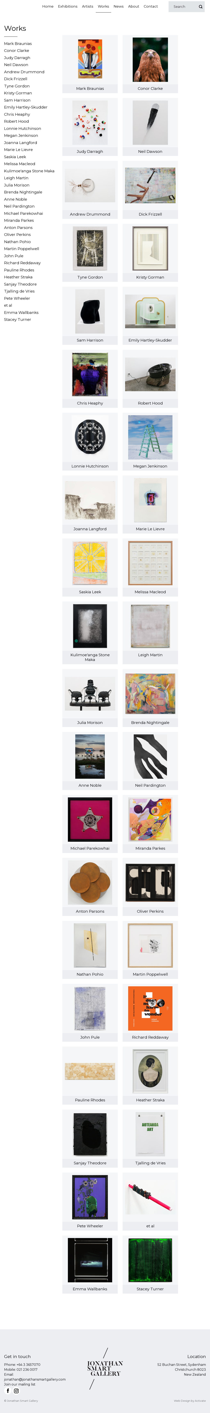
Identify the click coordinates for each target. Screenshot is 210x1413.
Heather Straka (18, 277)
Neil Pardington (19, 206)
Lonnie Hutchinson (22, 128)
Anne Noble (15, 199)
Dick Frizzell (15, 79)
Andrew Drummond (24, 72)
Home (48, 6)
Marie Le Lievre (18, 149)
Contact (151, 6)
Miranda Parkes (19, 220)
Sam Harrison (17, 100)
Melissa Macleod (19, 163)
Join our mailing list (19, 1384)
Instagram (16, 1391)
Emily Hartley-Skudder (26, 107)
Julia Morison (17, 185)
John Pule (13, 256)
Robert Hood (16, 121)
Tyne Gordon (17, 86)
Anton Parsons (18, 227)
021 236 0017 (27, 1370)
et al (8, 305)
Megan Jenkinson (21, 135)
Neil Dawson (16, 64)
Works (103, 6)
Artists (87, 6)
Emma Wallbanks (21, 312)
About (133, 6)
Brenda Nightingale (23, 192)
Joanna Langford (20, 142)
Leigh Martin (16, 178)
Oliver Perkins (17, 234)
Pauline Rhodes (19, 270)
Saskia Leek (15, 156)
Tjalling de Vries (19, 291)
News (119, 6)
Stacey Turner (17, 319)
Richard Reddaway (22, 263)
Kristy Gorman (18, 93)
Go (200, 6)
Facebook (7, 1390)
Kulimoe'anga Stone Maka (29, 171)
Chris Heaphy (17, 114)
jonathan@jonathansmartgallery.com (35, 1379)
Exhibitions (68, 6)
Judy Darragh (17, 57)
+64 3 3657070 (28, 1365)
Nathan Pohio (17, 241)
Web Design (182, 1400)
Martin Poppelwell (21, 248)
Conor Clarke (16, 50)
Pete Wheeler (17, 298)
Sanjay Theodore (20, 284)
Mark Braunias (18, 43)
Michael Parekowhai (23, 213)
